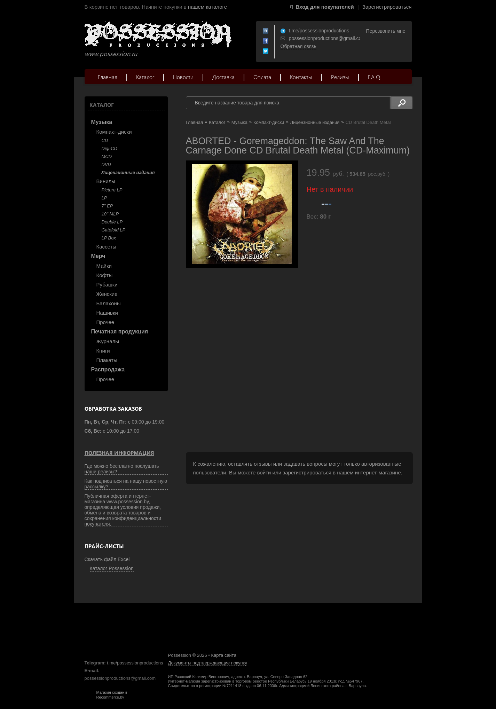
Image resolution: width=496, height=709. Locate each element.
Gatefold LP (114, 230)
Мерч (98, 256)
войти (264, 472)
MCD (107, 156)
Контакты (301, 76)
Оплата (262, 76)
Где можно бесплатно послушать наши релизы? (122, 468)
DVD (106, 164)
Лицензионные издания (128, 172)
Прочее (105, 322)
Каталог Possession (112, 568)
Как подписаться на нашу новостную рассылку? (126, 483)
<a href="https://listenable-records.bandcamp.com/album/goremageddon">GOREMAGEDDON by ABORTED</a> (255, 350)
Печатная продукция (119, 331)
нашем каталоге (207, 7)
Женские (107, 294)
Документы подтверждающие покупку (207, 662)
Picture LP (112, 189)
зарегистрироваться (307, 472)
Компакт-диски (114, 132)
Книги (103, 351)
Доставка (223, 76)
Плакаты (106, 360)
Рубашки (107, 284)
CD (105, 140)
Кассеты (106, 247)
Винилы (106, 181)
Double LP (112, 221)
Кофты (104, 275)
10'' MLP (110, 213)
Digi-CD (110, 148)
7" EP (107, 205)
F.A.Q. (374, 76)
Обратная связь (298, 46)
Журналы (107, 341)
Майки (104, 266)
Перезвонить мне (386, 31)
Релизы (340, 76)
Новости (183, 76)
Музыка (101, 122)
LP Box (109, 238)
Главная (107, 76)
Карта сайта (223, 655)
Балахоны (108, 303)
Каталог (145, 76)
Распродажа (108, 369)
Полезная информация (119, 452)
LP (104, 197)
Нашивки (107, 313)
